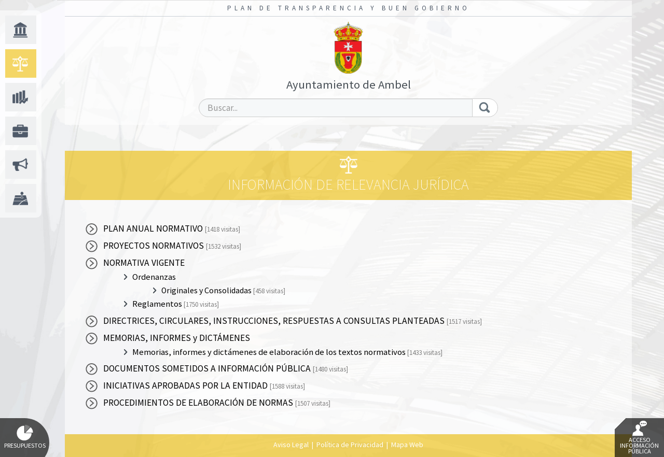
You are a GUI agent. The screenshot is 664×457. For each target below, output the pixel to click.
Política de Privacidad (349, 444)
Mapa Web (407, 444)
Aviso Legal (291, 444)
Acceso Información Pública (639, 438)
